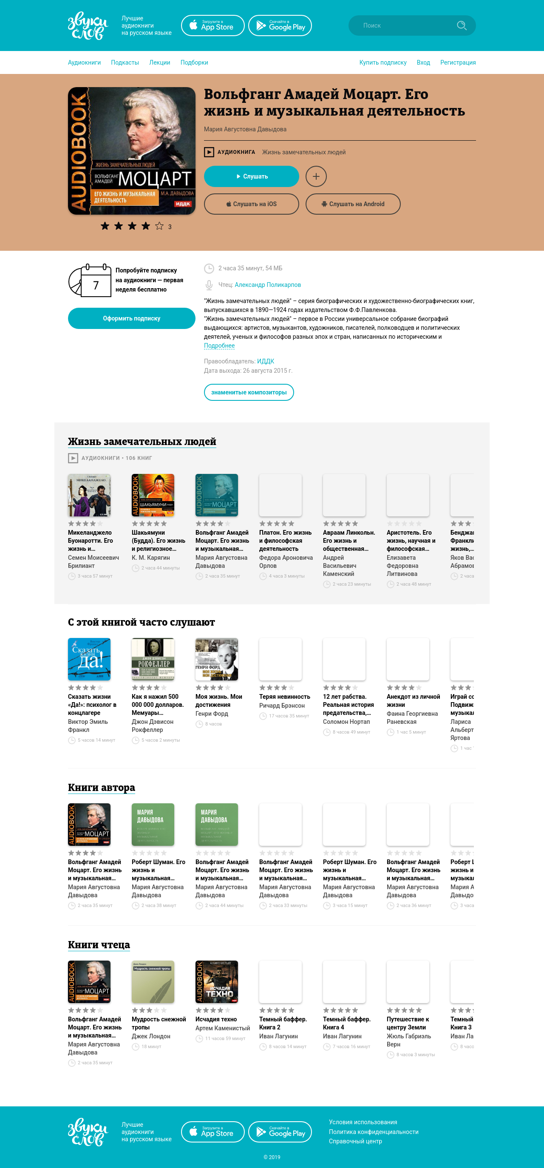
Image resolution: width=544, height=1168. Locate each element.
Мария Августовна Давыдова (221, 561)
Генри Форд (212, 713)
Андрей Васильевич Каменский (340, 565)
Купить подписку (383, 62)
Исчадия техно (216, 1019)
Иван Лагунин (278, 1036)
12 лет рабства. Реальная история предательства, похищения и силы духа (349, 705)
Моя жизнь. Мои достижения (219, 700)
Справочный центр (355, 1141)
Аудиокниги (84, 62)
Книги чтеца (99, 946)
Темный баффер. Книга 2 (283, 1023)
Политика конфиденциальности (374, 1131)
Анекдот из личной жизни (413, 700)
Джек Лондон (151, 1036)
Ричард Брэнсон (282, 705)
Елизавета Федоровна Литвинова (403, 565)
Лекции (159, 62)
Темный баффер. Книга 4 (347, 1023)
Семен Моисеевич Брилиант (93, 561)
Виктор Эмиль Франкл (88, 725)
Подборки (194, 62)
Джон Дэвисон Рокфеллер (152, 725)
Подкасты (125, 62)
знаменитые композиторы (249, 392)
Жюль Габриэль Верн (409, 1040)
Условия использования (363, 1122)
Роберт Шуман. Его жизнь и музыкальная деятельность (158, 870)
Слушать (251, 176)
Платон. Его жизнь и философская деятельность (285, 540)
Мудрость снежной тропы (159, 1023)
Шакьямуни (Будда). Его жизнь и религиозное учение (158, 541)
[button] (84, 62)
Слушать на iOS (252, 204)
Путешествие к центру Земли (408, 1023)
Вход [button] (423, 62)
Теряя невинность (284, 696)
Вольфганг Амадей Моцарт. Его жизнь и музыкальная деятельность (222, 541)
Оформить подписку (132, 318)
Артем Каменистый (223, 1028)
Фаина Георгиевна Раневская (412, 717)
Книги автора (101, 788)
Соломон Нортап (346, 721)
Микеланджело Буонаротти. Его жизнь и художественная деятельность (91, 541)
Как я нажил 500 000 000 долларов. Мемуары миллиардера (158, 705)
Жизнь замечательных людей (304, 152)
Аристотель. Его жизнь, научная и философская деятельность (411, 541)
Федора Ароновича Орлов (286, 561)
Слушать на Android (353, 204)
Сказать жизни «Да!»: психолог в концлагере (92, 704)
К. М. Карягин (151, 557)
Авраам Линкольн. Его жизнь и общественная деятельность (349, 541)
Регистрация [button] (458, 62)
